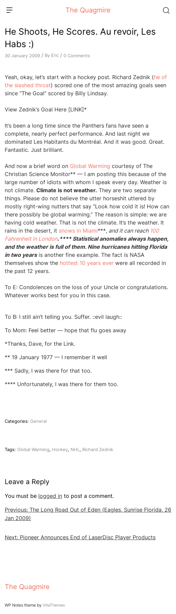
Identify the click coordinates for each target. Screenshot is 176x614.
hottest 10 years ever (87, 263)
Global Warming (90, 166)
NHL (75, 449)
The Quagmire (88, 10)
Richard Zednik (97, 449)
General (38, 421)
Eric (55, 55)
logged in (50, 495)
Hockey (60, 449)
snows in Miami (78, 230)
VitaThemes (54, 605)
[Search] (166, 10)
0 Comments (76, 55)
